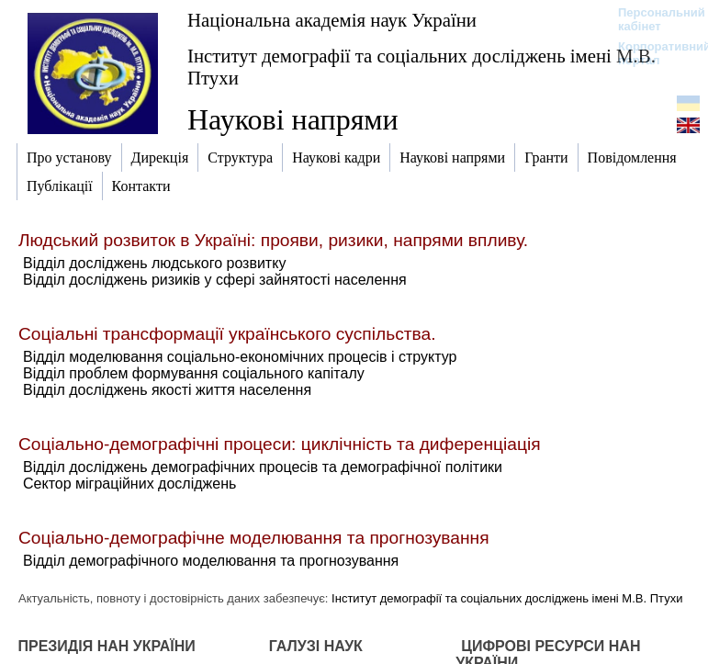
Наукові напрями (293, 119)
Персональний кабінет (652, 19)
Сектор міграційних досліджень (129, 483)
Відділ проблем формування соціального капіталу (194, 373)
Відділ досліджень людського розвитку (154, 263)
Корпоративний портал (652, 53)
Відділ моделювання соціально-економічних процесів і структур (239, 357)
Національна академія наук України (332, 19)
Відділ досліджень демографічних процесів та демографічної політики (262, 467)
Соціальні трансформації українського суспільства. (227, 333)
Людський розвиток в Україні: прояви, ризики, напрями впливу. (273, 240)
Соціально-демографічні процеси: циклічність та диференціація (279, 444)
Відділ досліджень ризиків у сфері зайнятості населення (215, 279)
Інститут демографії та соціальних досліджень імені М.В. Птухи (421, 66)
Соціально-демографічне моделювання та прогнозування (253, 537)
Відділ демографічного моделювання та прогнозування (211, 560)
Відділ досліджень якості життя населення (167, 390)
